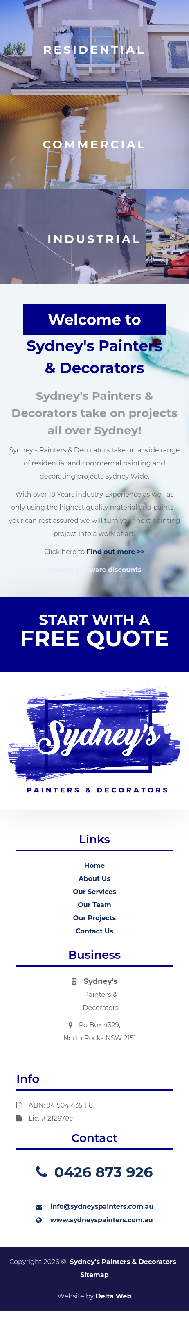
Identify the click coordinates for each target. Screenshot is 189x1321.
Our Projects (94, 918)
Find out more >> (115, 552)
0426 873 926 (94, 1172)
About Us (94, 879)
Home (94, 865)
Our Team (94, 905)
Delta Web (113, 1296)
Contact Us (94, 931)
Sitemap (94, 1275)
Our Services (94, 892)
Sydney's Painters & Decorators (123, 1262)
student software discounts (94, 570)
